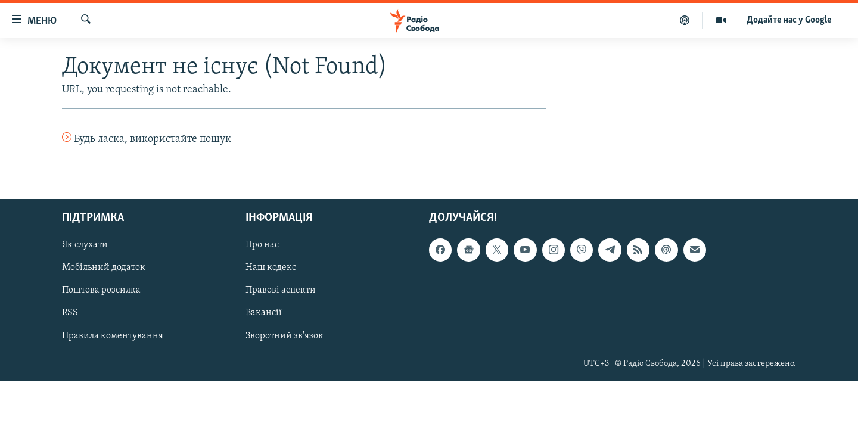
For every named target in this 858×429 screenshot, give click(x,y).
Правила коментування (112, 335)
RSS (70, 313)
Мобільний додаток (103, 267)
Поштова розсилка (101, 290)
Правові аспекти (280, 290)
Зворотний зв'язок (284, 335)
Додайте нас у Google (789, 20)
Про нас (262, 245)
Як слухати (85, 245)
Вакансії (263, 313)
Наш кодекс (270, 267)
